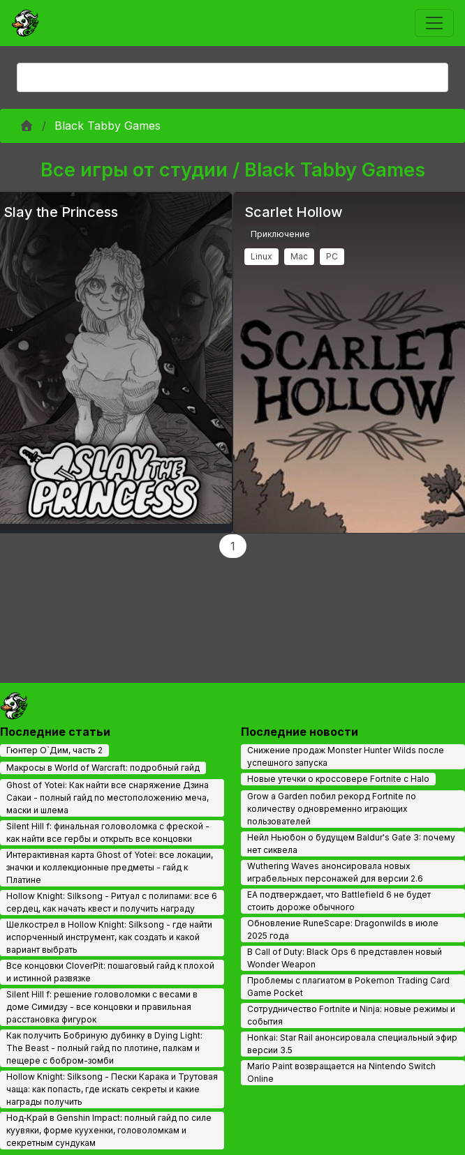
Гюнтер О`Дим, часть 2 (54, 750)
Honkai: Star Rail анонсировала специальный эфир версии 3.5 (352, 1043)
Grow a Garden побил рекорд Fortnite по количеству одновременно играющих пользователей (331, 808)
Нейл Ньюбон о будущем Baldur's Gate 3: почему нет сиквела (351, 843)
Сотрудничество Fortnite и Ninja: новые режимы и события (351, 1015)
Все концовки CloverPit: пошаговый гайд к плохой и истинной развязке (110, 971)
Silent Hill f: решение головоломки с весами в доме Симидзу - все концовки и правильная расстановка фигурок (102, 1007)
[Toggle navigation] (434, 23)
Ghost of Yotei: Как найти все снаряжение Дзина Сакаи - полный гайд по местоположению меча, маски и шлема (107, 797)
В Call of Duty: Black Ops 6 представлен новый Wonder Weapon (344, 957)
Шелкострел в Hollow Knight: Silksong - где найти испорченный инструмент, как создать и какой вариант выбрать (109, 937)
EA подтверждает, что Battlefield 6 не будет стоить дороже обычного (339, 900)
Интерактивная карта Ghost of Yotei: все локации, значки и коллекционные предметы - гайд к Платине (109, 867)
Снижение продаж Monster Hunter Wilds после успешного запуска (345, 756)
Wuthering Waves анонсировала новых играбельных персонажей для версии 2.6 (335, 872)
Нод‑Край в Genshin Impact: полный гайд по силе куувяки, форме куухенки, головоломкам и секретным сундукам (109, 1130)
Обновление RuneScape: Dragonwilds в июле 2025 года (342, 929)
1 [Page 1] (232, 546)
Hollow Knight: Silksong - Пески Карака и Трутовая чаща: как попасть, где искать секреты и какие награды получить (112, 1089)
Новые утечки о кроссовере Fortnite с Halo (338, 778)
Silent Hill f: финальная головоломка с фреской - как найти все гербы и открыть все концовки (107, 832)
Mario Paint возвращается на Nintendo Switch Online (341, 1072)
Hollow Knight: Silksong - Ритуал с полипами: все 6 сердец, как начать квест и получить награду (111, 902)
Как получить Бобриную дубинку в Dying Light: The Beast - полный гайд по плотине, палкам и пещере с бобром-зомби (104, 1048)
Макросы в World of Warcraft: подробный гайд (103, 767)
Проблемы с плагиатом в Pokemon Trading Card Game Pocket (348, 986)
